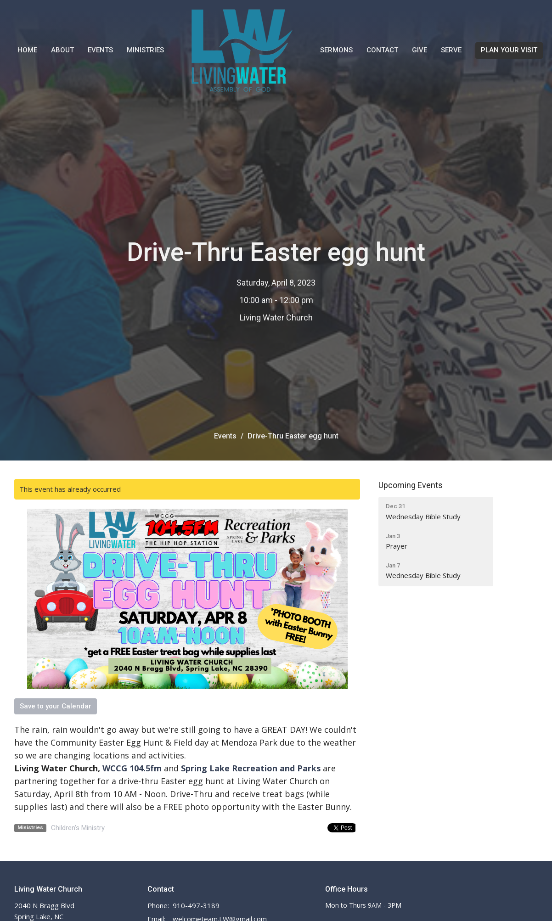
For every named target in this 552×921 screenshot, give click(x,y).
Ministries (145, 50)
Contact (382, 50)
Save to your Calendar (55, 706)
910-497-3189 (196, 905)
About (62, 50)
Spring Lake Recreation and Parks (251, 768)
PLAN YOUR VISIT (509, 50)
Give (419, 50)
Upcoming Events (410, 485)
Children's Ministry (78, 828)
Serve (451, 50)
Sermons (336, 50)
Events (100, 50)
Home (27, 50)
